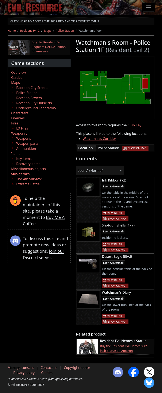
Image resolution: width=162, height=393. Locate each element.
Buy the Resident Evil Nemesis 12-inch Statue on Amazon (124, 348)
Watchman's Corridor (99, 138)
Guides (16, 77)
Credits (46, 372)
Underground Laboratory (36, 108)
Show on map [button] (137, 148)
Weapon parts (27, 143)
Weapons (23, 138)
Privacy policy (24, 372)
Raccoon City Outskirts (34, 103)
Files (14, 123)
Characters (19, 113)
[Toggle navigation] (148, 7)
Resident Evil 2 (30, 31)
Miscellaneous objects (28, 168)
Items (15, 153)
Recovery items (28, 163)
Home (12, 31)
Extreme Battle (28, 184)
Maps (47, 31)
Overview (18, 72)
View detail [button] (115, 213)
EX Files (22, 128)
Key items (23, 158)
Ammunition (26, 148)
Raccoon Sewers (29, 98)
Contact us (48, 367)
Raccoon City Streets (32, 87)
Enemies (18, 118)
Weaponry (19, 133)
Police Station (65, 31)
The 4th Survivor (29, 179)
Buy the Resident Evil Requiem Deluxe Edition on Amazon (49, 46)
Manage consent (21, 367)
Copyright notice (77, 367)
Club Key (134, 125)
